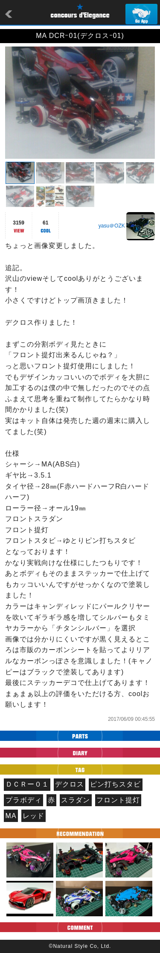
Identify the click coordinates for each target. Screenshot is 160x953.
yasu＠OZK (112, 226)
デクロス (69, 784)
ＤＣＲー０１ (27, 784)
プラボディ (24, 800)
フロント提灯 (118, 800)
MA (11, 815)
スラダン (75, 800)
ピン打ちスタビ (115, 784)
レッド (33, 815)
